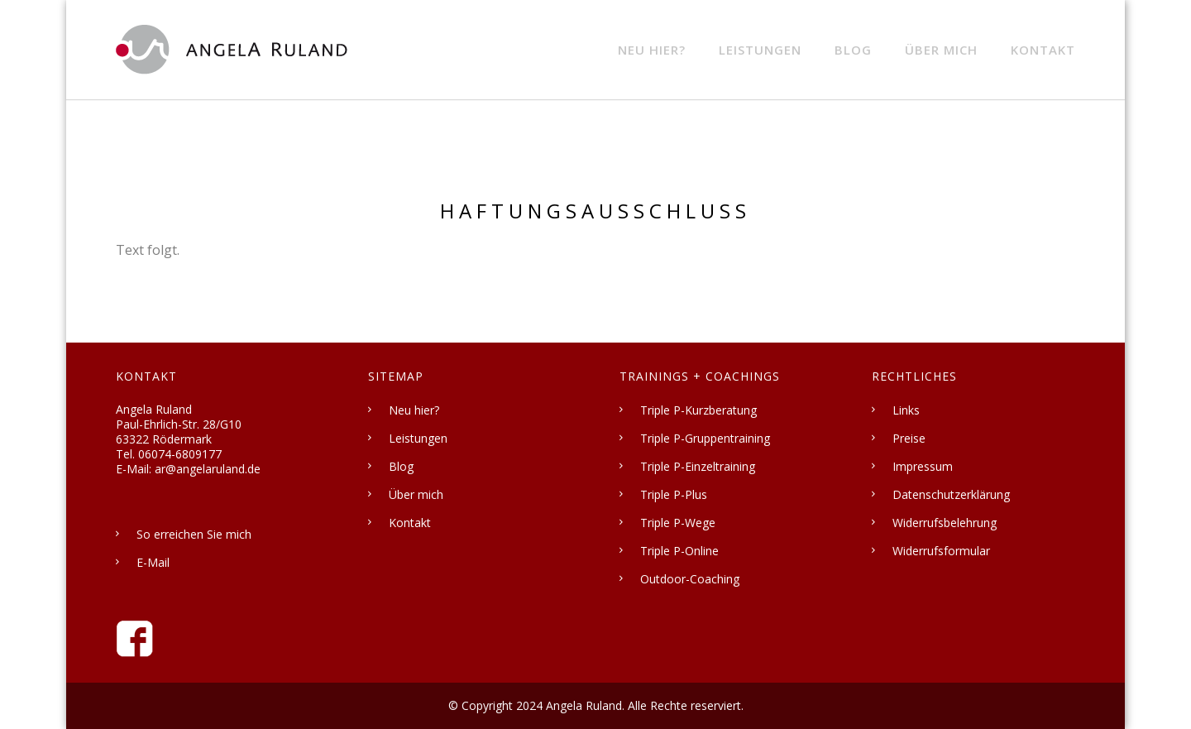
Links (906, 410)
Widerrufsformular (941, 551)
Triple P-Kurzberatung (698, 410)
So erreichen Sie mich (193, 534)
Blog (853, 49)
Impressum (922, 466)
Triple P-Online (679, 551)
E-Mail (153, 562)
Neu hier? (652, 49)
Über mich (941, 49)
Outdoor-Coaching (689, 579)
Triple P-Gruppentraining (705, 438)
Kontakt (1043, 49)
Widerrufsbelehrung (944, 522)
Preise (909, 438)
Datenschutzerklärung (951, 494)
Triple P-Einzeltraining (697, 466)
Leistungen (760, 49)
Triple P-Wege (677, 522)
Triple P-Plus (673, 494)
